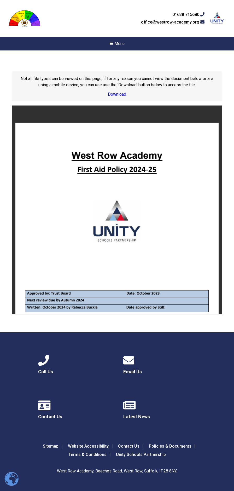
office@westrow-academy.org (172, 22)
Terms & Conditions (87, 454)
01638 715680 (188, 14)
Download (117, 94)
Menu (117, 43)
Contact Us (128, 446)
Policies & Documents (170, 446)
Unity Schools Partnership (141, 454)
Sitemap (50, 446)
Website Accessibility (88, 446)
